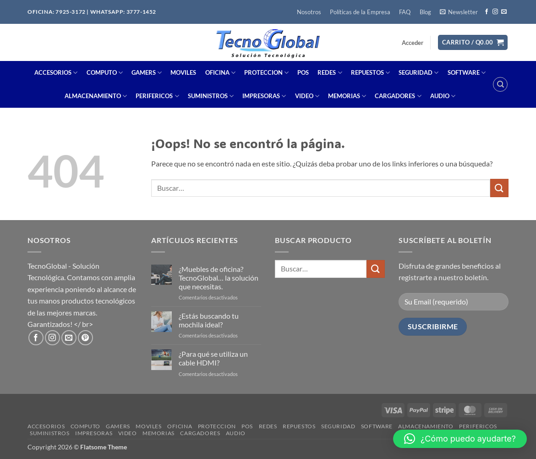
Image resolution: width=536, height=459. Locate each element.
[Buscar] (500, 84)
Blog (425, 12)
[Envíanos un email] (504, 12)
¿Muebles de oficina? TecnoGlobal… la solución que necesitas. (218, 278)
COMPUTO (105, 72)
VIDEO (307, 96)
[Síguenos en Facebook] (486, 12)
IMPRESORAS (264, 96)
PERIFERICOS (157, 96)
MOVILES (183, 72)
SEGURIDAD (418, 72)
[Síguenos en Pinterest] (85, 337)
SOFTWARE (467, 72)
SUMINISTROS (211, 96)
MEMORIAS (347, 96)
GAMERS (146, 72)
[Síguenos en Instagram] (495, 12)
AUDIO (442, 96)
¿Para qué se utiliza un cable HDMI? (213, 358)
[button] (458, 12)
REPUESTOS (370, 72)
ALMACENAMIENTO (96, 96)
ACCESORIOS (55, 72)
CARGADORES (398, 96)
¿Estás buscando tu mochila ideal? (209, 320)
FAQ (404, 12)
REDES (329, 72)
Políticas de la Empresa (360, 12)
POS (303, 72)
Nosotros (309, 12)
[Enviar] (499, 188)
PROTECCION (266, 72)
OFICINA (220, 72)
